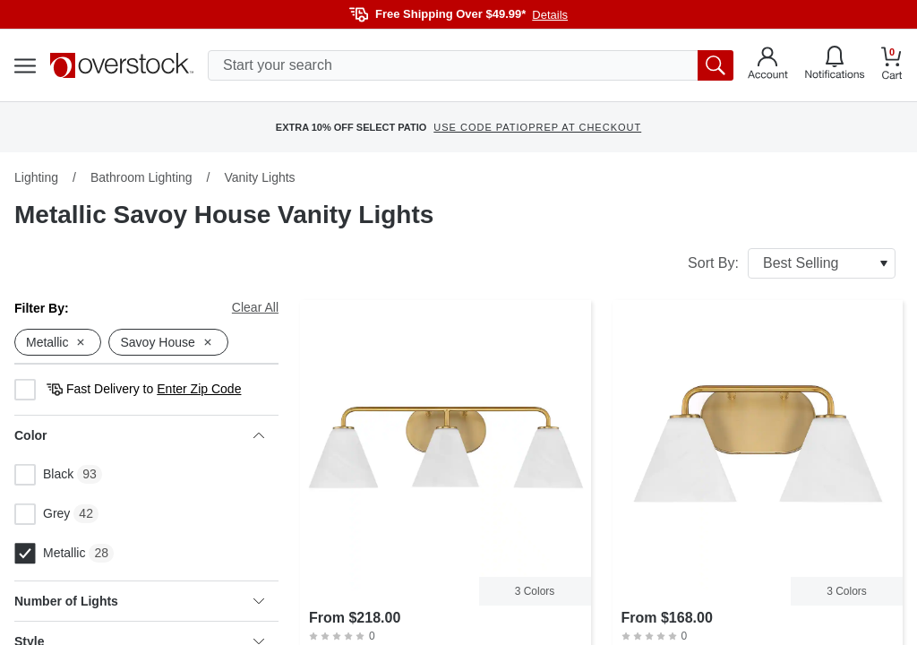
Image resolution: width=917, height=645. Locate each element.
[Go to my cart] (892, 66)
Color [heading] (139, 435)
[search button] (715, 65)
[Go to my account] (768, 65)
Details (550, 15)
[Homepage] (121, 65)
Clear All (255, 307)
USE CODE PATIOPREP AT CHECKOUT (537, 127)
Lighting (36, 177)
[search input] (470, 65)
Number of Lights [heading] (139, 601)
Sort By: (792, 263)
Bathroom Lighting (141, 177)
